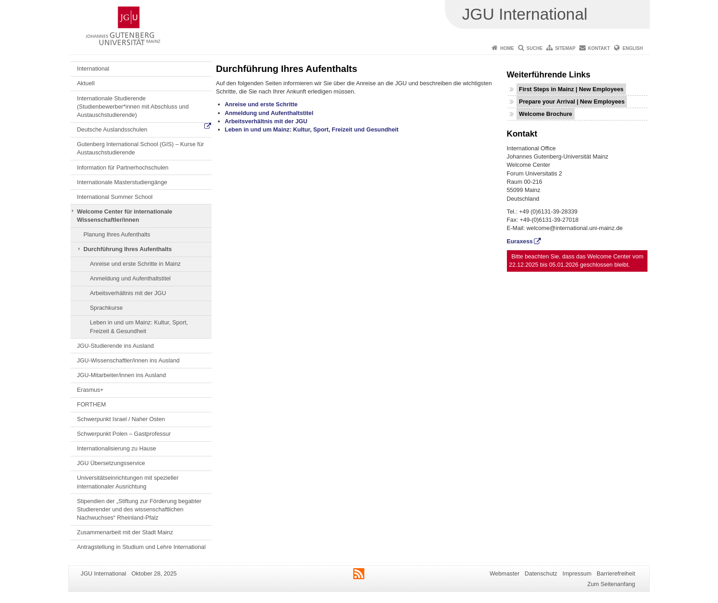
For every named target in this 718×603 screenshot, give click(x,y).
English (633, 48)
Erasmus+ (90, 389)
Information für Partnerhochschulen (123, 167)
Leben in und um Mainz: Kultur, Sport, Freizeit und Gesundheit (312, 129)
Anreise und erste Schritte (261, 104)
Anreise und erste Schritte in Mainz (135, 263)
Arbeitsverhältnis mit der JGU (128, 293)
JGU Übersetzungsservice (111, 463)
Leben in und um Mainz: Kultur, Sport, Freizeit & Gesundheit (139, 326)
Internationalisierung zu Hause (116, 448)
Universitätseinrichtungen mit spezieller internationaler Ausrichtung (128, 481)
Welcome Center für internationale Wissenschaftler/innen (124, 215)
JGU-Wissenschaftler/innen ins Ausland (128, 360)
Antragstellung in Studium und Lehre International (141, 546)
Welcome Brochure (545, 113)
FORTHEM (91, 404)
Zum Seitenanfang (611, 584)
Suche (535, 48)
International (93, 68)
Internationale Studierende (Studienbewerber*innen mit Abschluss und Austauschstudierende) (133, 107)
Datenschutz (541, 573)
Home (507, 48)
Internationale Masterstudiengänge (122, 182)
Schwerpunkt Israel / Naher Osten (121, 419)
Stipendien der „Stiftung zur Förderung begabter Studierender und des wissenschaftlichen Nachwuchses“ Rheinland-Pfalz (139, 509)
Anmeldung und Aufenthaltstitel (130, 278)
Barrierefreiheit (616, 573)
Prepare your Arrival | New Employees (572, 101)
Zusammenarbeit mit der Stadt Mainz (125, 532)
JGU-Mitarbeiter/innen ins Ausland (121, 375)
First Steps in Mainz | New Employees (571, 89)
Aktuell (85, 83)
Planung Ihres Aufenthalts (116, 234)
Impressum (576, 573)
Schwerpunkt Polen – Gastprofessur (124, 433)
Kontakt (599, 48)
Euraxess (520, 241)
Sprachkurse (106, 307)
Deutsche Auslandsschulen (112, 129)
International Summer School (114, 196)
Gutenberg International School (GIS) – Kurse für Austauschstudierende (140, 148)
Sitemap (565, 48)
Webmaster (504, 573)
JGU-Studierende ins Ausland (115, 345)
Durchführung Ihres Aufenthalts (127, 249)
